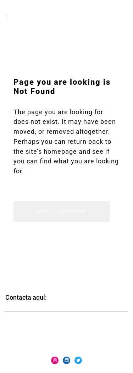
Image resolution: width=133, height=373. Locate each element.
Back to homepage (62, 211)
